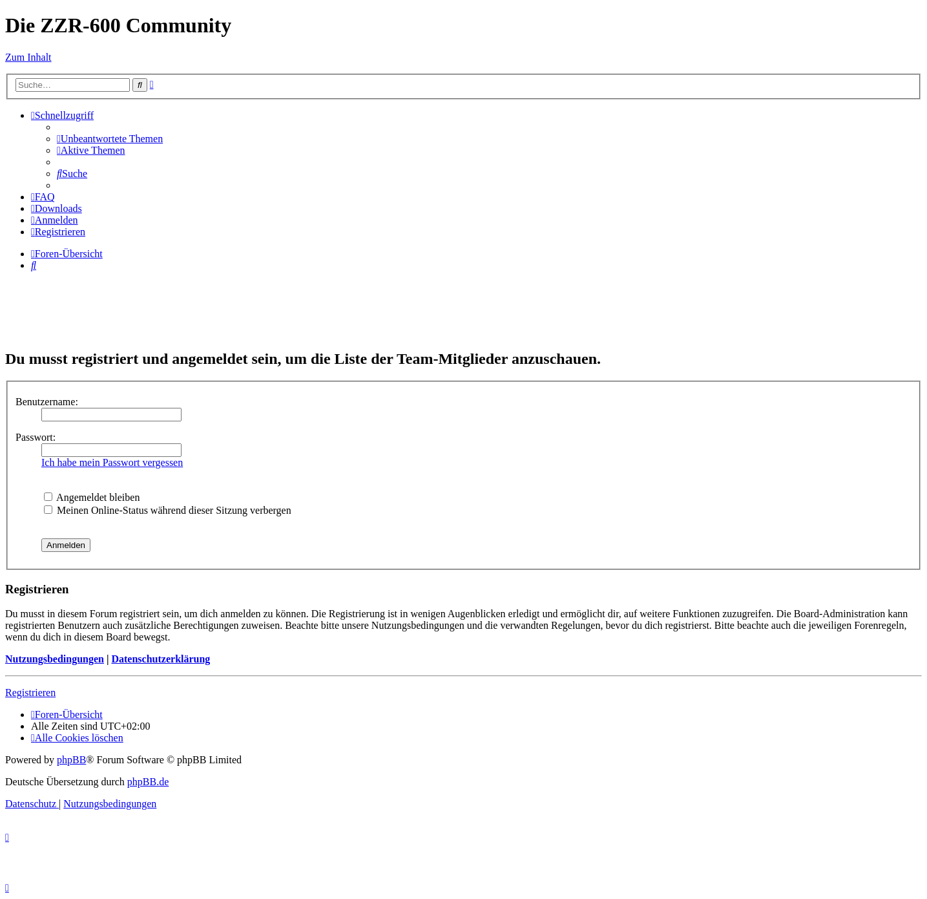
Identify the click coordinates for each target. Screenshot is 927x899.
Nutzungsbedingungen (54, 658)
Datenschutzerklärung (160, 658)
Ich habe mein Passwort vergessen (112, 462)
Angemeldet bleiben (92, 497)
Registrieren (30, 692)
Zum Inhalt (28, 57)
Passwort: (36, 437)
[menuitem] (110, 138)
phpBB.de (148, 781)
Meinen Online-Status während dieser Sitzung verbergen (167, 510)
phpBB (71, 759)
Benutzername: (47, 401)
